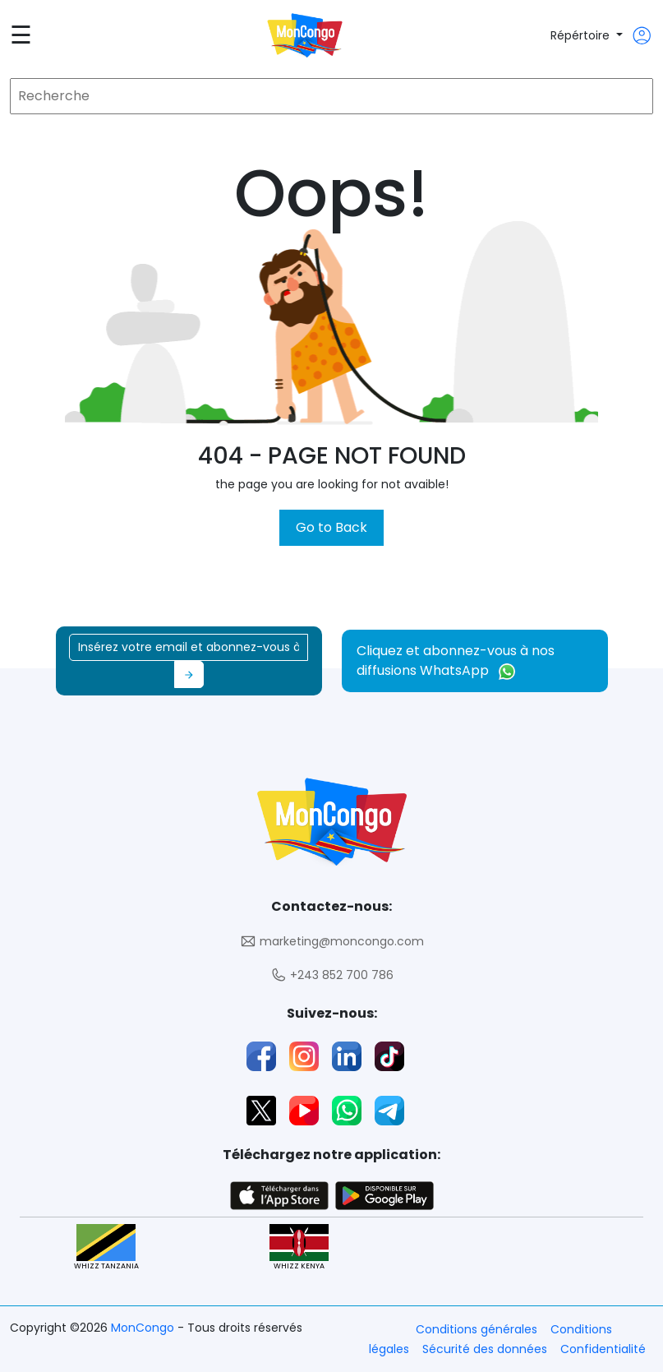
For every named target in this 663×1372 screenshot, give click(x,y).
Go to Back (331, 527)
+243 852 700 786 (332, 975)
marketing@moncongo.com (332, 941)
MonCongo (144, 1327)
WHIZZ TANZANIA (106, 1247)
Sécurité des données (484, 1349)
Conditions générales (476, 1329)
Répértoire (581, 35)
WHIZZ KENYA (299, 1247)
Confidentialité (603, 1349)
